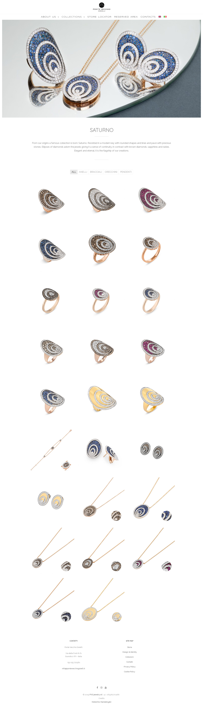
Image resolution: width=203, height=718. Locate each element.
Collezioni (129, 657)
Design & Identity (130, 652)
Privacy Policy (129, 667)
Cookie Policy (129, 672)
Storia (129, 647)
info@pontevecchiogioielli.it (73, 668)
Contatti (129, 662)
